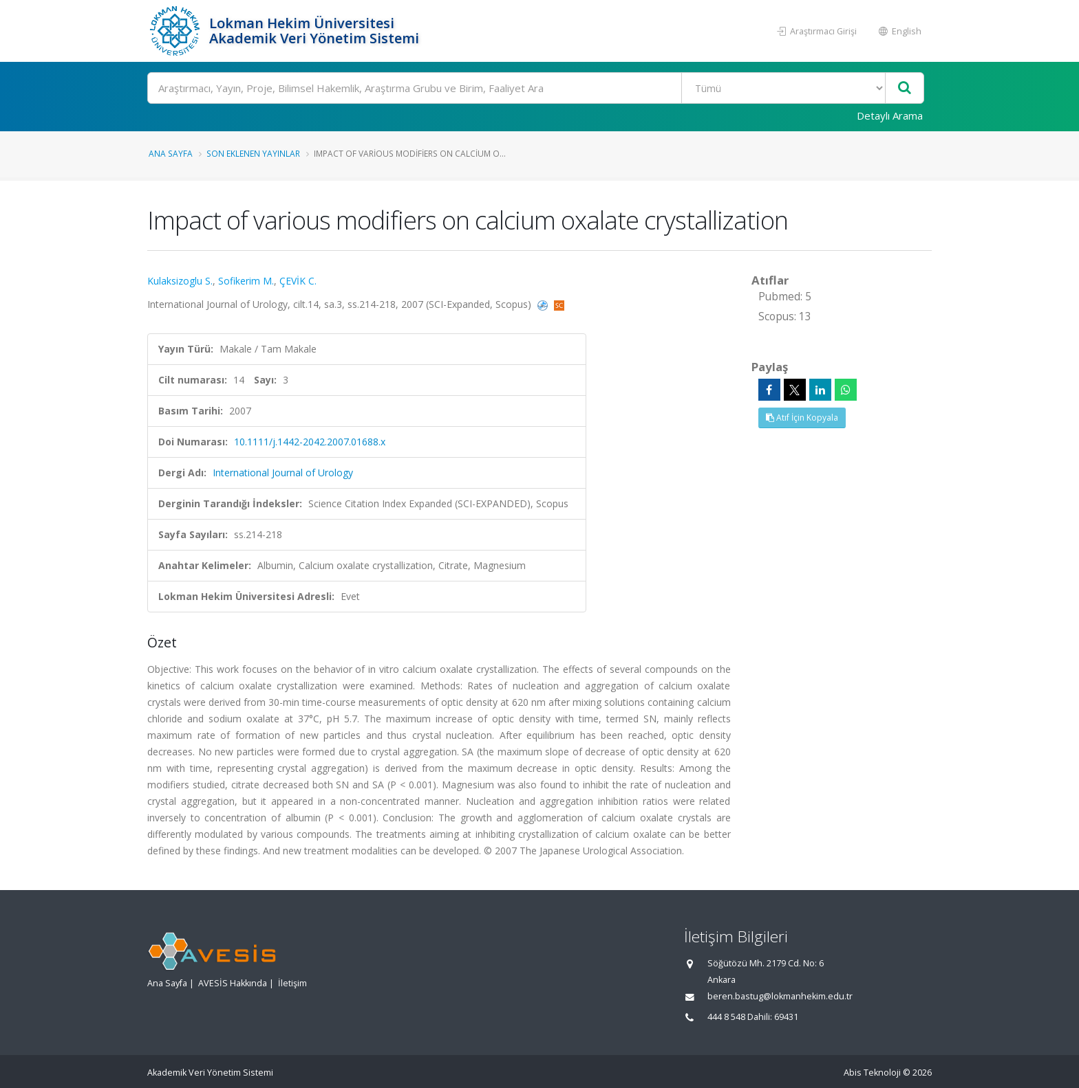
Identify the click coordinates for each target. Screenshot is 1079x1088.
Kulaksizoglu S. (180, 280)
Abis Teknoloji (872, 1072)
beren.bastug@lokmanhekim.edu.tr (780, 996)
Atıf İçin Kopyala (802, 417)
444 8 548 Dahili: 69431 (752, 1017)
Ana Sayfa (171, 153)
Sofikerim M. (246, 280)
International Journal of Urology (283, 472)
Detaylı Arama (890, 115)
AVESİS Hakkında (232, 983)
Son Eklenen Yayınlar (253, 153)
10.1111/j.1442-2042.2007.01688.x (309, 441)
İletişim (292, 983)
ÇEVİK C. (298, 280)
